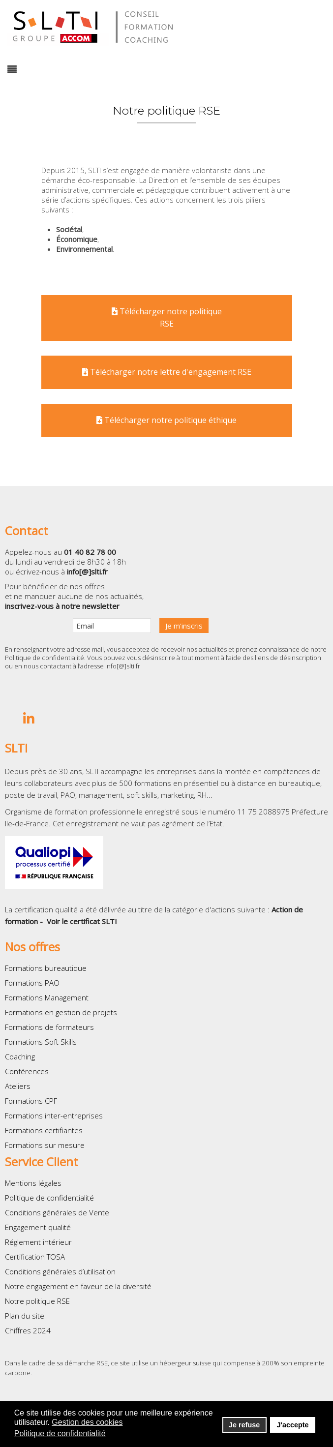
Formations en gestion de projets (61, 1012)
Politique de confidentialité (44, 657)
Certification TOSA (35, 1257)
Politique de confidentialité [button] (60, 1433)
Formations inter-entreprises (54, 1115)
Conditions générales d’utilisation (60, 1271)
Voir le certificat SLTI (82, 921)
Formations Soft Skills (41, 1042)
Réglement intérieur (38, 1242)
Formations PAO (32, 983)
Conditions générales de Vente (57, 1212)
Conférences (27, 1071)
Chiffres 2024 (28, 1330)
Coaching (20, 1056)
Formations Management (47, 997)
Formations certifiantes (44, 1130)
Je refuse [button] (244, 1425)
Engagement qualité (38, 1227)
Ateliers (17, 1086)
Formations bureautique (46, 968)
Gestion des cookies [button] (87, 1422)
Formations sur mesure (45, 1145)
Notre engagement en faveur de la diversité (78, 1286)
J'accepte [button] (292, 1425)
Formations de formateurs (49, 1027)
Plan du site (24, 1316)
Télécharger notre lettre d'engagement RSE (166, 371)
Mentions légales (33, 1183)
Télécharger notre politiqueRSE (167, 318)
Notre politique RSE (37, 1301)
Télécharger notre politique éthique (166, 420)
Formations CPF (31, 1101)
